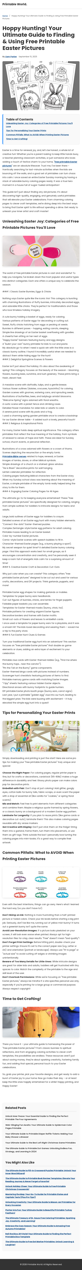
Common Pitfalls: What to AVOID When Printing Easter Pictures (37, 134)
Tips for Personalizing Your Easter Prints (26, 130)
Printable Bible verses (14, 456)
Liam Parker (11, 56)
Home (5, 16)
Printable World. (14, 4)
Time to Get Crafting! (17, 138)
